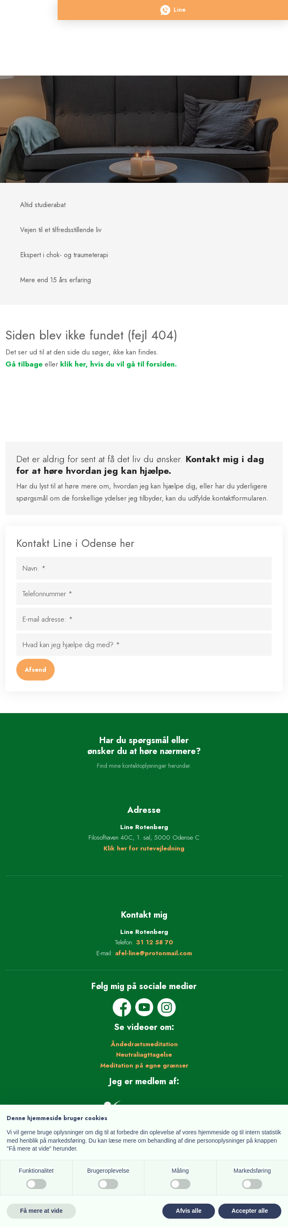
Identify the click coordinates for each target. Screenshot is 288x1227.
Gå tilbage (24, 364)
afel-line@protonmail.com (153, 953)
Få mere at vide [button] (41, 1210)
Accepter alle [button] (250, 1210)
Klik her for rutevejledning (144, 848)
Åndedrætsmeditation (144, 1044)
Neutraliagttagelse (144, 1054)
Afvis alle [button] (188, 1210)
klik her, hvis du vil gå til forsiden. (118, 364)
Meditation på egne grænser (144, 1065)
